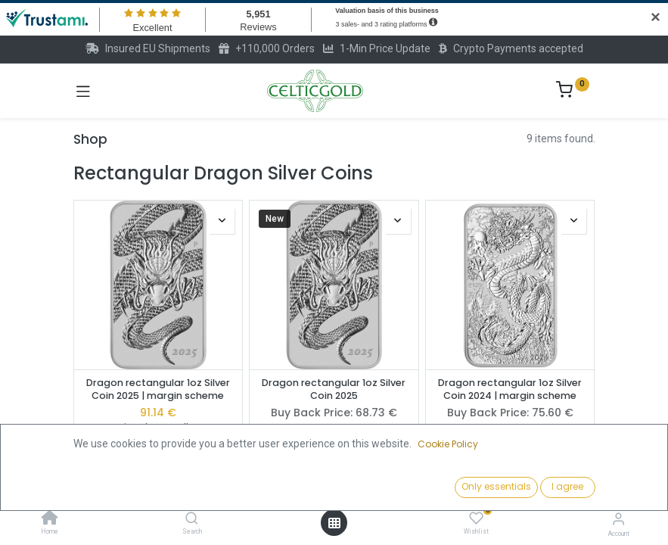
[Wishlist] (476, 518)
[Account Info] (618, 519)
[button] (511, 488)
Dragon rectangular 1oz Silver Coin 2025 (333, 389)
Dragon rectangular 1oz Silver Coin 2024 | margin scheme (510, 389)
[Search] (192, 519)
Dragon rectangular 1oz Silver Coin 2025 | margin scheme (158, 389)
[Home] (50, 519)
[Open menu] (334, 523)
